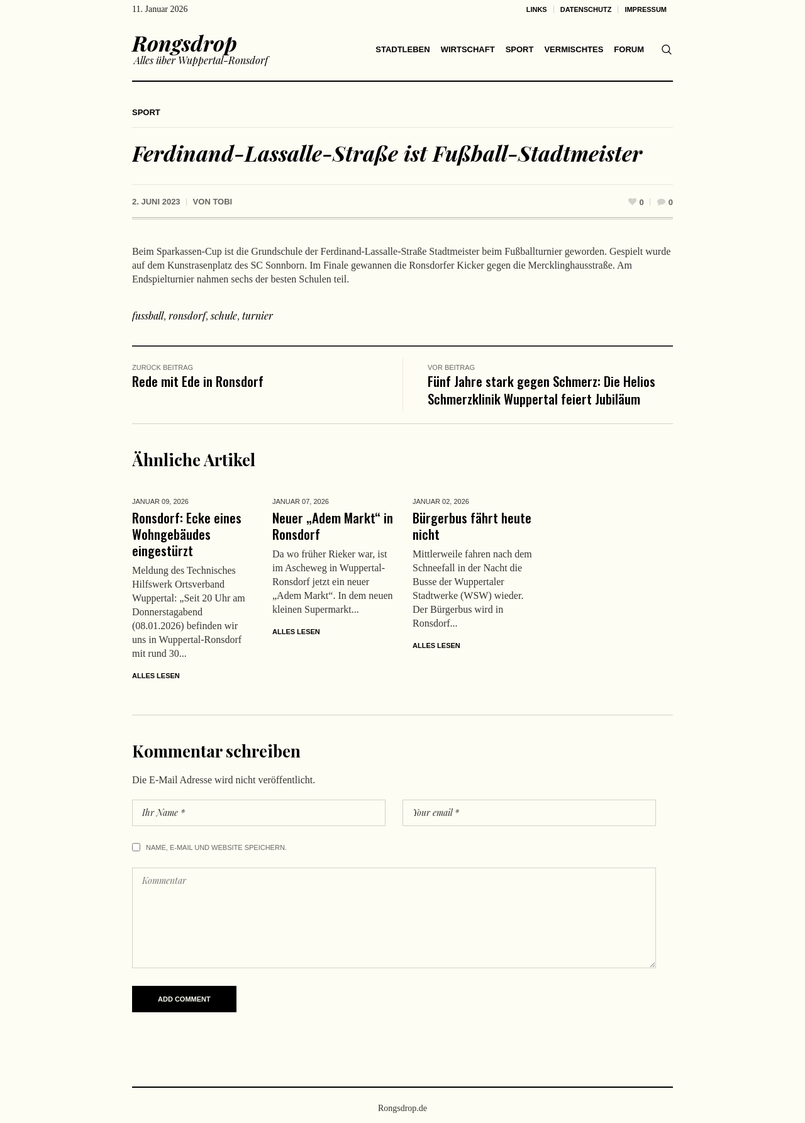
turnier (257, 315)
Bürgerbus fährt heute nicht (472, 526)
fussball (148, 315)
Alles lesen (156, 675)
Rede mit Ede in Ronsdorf (198, 381)
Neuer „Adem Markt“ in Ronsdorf (332, 526)
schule (224, 315)
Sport (146, 112)
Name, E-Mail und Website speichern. (216, 847)
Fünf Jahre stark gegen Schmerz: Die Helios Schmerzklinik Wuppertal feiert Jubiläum (541, 389)
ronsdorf (187, 315)
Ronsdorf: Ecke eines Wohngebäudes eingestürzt (187, 534)
